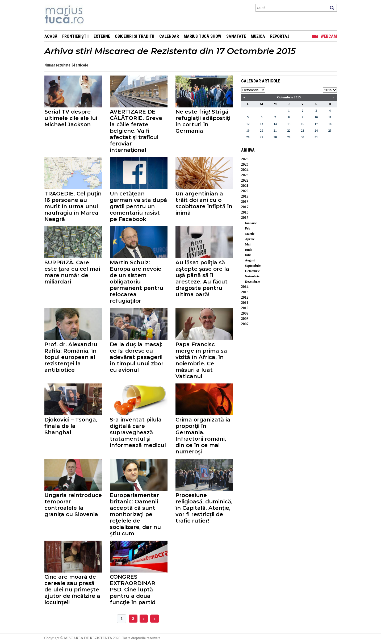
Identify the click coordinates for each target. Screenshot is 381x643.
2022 (245, 180)
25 (330, 130)
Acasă (50, 36)
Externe (102, 36)
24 (316, 130)
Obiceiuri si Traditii (134, 36)
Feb (247, 228)
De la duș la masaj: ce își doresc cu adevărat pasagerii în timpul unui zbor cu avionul (137, 357)
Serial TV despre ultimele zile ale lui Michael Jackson (70, 118)
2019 (245, 196)
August (250, 260)
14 (275, 124)
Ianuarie (251, 223)
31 (316, 137)
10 (316, 117)
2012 (245, 297)
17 (316, 124)
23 (302, 130)
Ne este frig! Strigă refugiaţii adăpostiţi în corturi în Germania (202, 121)
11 (329, 117)
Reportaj (279, 36)
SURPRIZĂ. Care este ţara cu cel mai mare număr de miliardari (72, 272)
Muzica (258, 36)
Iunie (248, 250)
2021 (245, 186)
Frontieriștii (75, 36)
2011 (244, 303)
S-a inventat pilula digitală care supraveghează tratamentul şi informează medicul (138, 432)
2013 (245, 292)
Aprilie (250, 239)
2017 (245, 207)
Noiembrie (252, 276)
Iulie (248, 255)
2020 (245, 191)
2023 (245, 175)
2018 (245, 202)
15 (288, 124)
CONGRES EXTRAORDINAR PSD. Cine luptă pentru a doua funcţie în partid (133, 590)
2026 (245, 159)
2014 (245, 287)
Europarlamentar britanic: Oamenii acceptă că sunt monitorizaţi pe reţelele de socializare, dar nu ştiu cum (135, 514)
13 (261, 124)
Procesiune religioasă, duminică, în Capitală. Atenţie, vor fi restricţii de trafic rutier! (203, 508)
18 (330, 124)
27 (261, 137)
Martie (249, 234)
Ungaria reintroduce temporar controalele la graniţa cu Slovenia (73, 504)
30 (302, 137)
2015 (245, 218)
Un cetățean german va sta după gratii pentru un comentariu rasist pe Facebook (138, 206)
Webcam (329, 36)
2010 (245, 308)
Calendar (169, 36)
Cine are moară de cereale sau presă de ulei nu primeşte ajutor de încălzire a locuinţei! (72, 590)
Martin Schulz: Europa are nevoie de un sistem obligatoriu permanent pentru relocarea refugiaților (136, 281)
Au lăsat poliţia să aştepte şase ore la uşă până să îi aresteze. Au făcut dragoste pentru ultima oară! (202, 278)
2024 (245, 170)
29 (288, 137)
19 (247, 130)
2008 (245, 319)
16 (302, 124)
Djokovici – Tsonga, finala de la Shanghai (70, 426)
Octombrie (252, 271)
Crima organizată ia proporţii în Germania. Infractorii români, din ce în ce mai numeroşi (202, 435)
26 (247, 137)
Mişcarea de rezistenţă (92, 15)
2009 (245, 313)
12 (247, 124)
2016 (245, 212)
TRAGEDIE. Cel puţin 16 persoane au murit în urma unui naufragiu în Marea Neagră (73, 206)
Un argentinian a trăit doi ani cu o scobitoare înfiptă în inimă (203, 203)
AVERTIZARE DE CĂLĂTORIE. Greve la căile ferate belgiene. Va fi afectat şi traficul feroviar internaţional (136, 130)
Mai (248, 244)
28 (275, 137)
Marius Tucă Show (202, 36)
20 (261, 130)
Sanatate (236, 36)
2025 (245, 164)
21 (275, 130)
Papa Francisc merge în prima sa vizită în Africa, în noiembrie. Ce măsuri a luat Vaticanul (201, 360)
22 (288, 130)
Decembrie (252, 281)
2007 (245, 324)
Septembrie (253, 266)
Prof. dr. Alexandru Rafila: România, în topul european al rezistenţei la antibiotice (70, 357)
